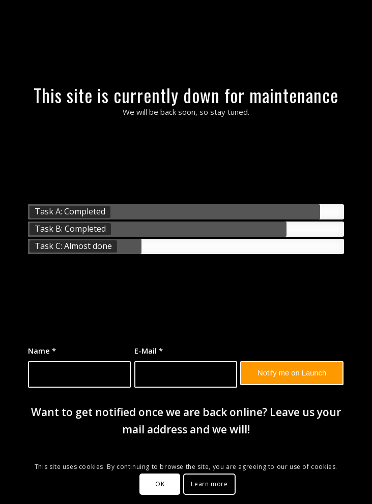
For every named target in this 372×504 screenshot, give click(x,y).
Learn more (209, 484)
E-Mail (148, 350)
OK (159, 484)
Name (42, 350)
